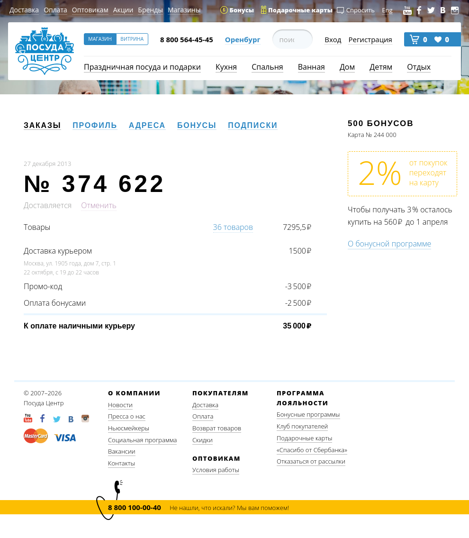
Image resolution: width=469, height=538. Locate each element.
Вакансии (121, 451)
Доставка (24, 9)
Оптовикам (90, 9)
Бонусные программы (308, 414)
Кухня (226, 67)
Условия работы (215, 469)
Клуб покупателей (302, 426)
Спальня (267, 67)
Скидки (202, 440)
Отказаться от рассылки (311, 461)
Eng (387, 10)
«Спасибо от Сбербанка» (312, 450)
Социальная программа (142, 440)
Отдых (419, 67)
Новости (120, 405)
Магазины (184, 9)
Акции (123, 9)
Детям (381, 67)
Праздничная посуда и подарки (142, 67)
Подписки (253, 125)
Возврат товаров (216, 428)
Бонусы (196, 125)
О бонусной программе (389, 243)
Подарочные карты (304, 438)
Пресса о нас (126, 416)
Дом (347, 67)
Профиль (94, 125)
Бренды (150, 9)
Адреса (147, 125)
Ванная (311, 67)
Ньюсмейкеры (128, 428)
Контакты (121, 463)
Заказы (42, 125)
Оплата (55, 9)
